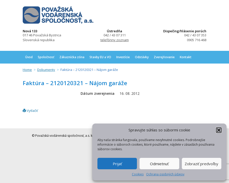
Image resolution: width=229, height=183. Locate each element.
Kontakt (186, 57)
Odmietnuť (159, 163)
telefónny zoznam (114, 40)
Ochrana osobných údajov (165, 174)
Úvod (29, 57)
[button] (218, 130)
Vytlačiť (30, 110)
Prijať (117, 163)
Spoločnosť (46, 57)
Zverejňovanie (164, 57)
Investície (123, 57)
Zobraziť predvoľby (201, 163)
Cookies (138, 174)
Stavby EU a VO (100, 57)
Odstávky (142, 57)
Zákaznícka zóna (71, 57)
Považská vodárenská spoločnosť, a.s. (58, 15)
